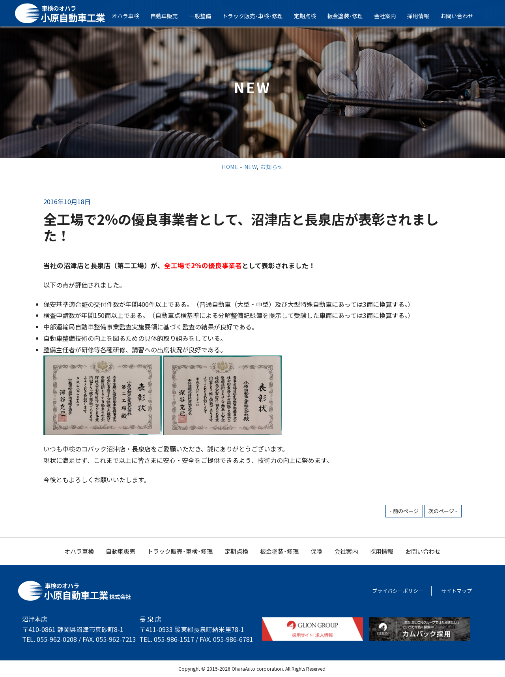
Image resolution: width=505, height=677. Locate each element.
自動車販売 (169, 16)
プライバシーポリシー (397, 590)
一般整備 (206, 16)
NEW (250, 167)
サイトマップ (456, 590)
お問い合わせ (462, 16)
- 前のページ (404, 511)
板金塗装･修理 (350, 16)
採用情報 (424, 16)
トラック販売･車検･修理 (258, 16)
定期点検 (310, 16)
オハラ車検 (131, 16)
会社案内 (391, 16)
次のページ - (442, 511)
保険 (316, 551)
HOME (230, 167)
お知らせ (271, 167)
